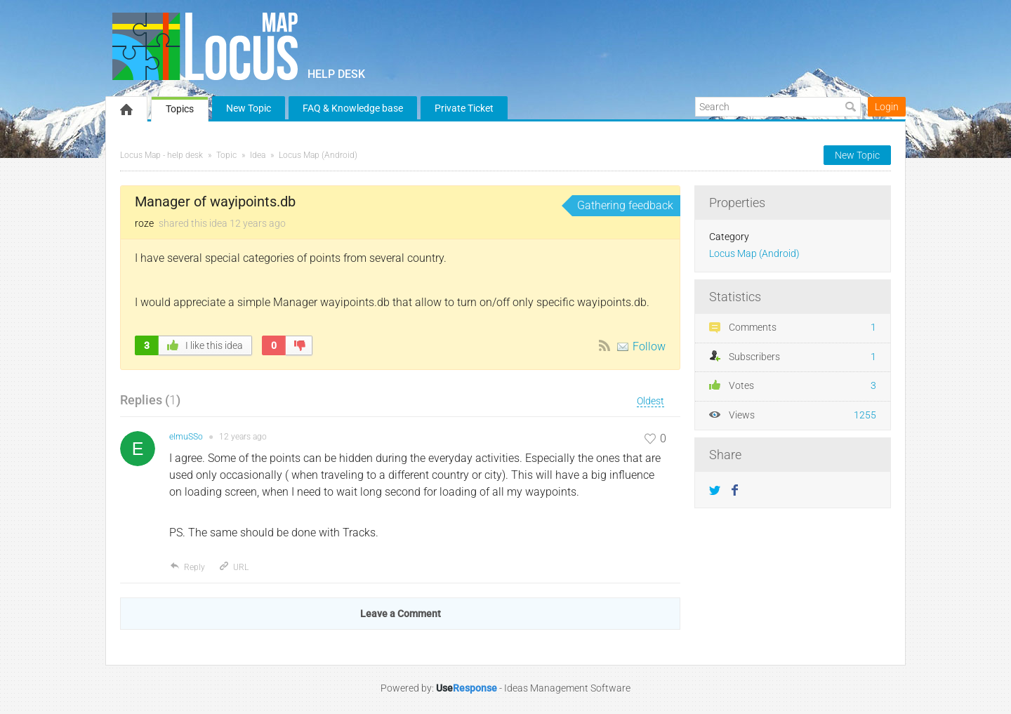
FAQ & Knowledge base (353, 108)
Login (887, 106)
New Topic (248, 108)
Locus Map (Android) (318, 155)
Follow (649, 346)
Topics (180, 108)
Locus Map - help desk (161, 155)
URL (233, 567)
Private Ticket (464, 108)
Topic (226, 155)
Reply (187, 567)
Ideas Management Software (567, 688)
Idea (257, 155)
